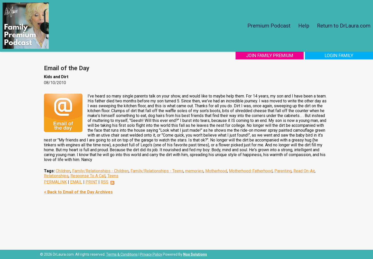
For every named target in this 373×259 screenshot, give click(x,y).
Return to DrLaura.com (343, 26)
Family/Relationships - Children (100, 170)
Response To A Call (88, 175)
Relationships (56, 175)
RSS (104, 182)
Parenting (283, 170)
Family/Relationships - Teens (156, 170)
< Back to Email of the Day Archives (78, 192)
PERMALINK (55, 182)
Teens (112, 175)
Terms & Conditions (122, 254)
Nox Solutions (195, 254)
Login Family (339, 55)
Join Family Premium (269, 55)
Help (303, 26)
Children (63, 170)
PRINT (91, 182)
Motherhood (216, 170)
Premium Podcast (269, 26)
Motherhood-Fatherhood (251, 170)
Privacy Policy (151, 254)
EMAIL (76, 182)
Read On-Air (304, 170)
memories (194, 170)
